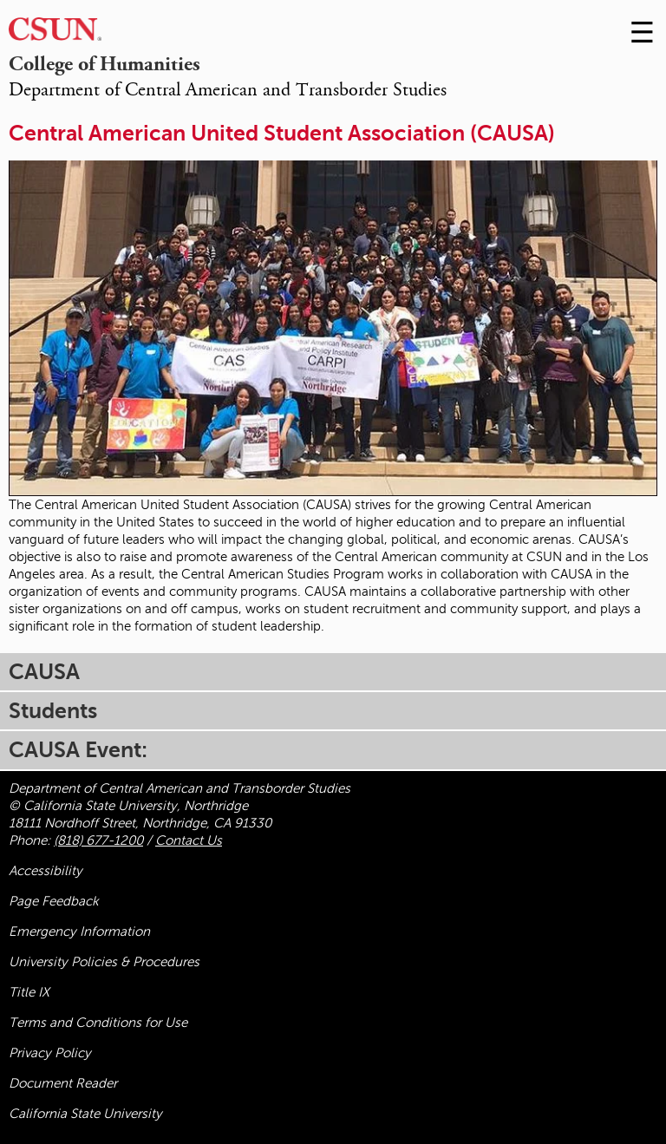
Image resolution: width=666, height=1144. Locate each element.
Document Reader (63, 1083)
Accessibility (45, 871)
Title (29, 992)
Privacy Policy (50, 1053)
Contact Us (188, 840)
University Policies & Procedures (104, 962)
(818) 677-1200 (98, 840)
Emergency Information (79, 931)
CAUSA (44, 671)
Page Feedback (54, 901)
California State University (85, 1114)
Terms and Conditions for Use (98, 1023)
